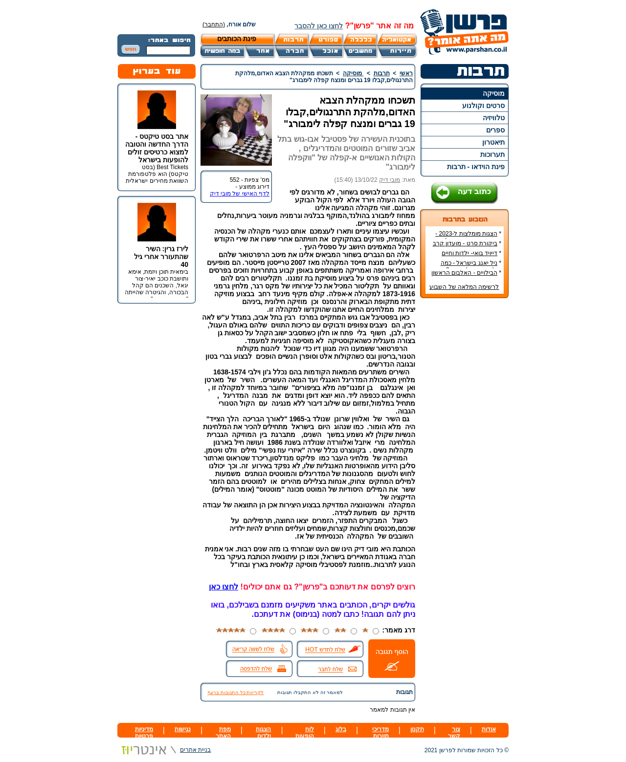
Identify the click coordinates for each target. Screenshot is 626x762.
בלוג (340, 729)
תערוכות (492, 154)
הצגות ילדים (263, 733)
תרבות (382, 73)
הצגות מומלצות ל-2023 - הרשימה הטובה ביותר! (468, 237)
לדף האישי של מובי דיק (239, 193)
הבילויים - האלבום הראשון (464, 272)
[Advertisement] (464, 451)
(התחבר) (213, 24)
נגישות (183, 729)
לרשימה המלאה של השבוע (464, 286)
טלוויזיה (494, 118)
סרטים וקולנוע (483, 105)
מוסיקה (494, 93)
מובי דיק (389, 179)
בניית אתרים (164, 749)
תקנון (417, 729)
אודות (489, 729)
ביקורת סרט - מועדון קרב (465, 243)
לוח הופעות (304, 733)
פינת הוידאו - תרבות (476, 167)
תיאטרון (493, 142)
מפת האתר (223, 733)
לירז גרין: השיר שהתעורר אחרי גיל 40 (161, 256)
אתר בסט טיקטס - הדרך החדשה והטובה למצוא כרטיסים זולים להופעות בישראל (156, 148)
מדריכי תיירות (380, 733)
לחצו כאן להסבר (318, 26)
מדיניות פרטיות (144, 733)
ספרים (495, 130)
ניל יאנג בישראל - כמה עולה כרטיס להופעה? (471, 266)
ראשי (406, 73)
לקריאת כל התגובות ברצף (235, 692)
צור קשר (454, 733)
